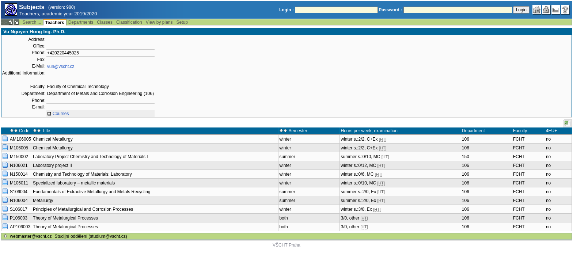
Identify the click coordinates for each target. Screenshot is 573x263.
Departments (81, 22)
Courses (61, 113)
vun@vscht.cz (61, 66)
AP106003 (20, 226)
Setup (182, 22)
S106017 (18, 209)
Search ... (31, 22)
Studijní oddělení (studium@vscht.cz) (91, 236)
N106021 (19, 165)
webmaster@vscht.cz (31, 236)
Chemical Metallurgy (53, 139)
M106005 (19, 147)
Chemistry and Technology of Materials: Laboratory (82, 174)
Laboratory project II (52, 165)
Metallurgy (43, 200)
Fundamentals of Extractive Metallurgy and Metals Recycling (91, 191)
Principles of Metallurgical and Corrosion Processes (83, 209)
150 (465, 156)
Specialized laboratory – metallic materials (74, 183)
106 (465, 139)
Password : (390, 9)
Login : (286, 9)
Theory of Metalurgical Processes (65, 218)
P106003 (18, 218)
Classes (105, 22)
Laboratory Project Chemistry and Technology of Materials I (90, 156)
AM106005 (20, 139)
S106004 (18, 191)
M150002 (19, 156)
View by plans (159, 22)
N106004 (19, 200)
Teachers (54, 22)
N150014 (19, 174)
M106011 (19, 183)
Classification (129, 22)
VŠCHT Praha (286, 245)
